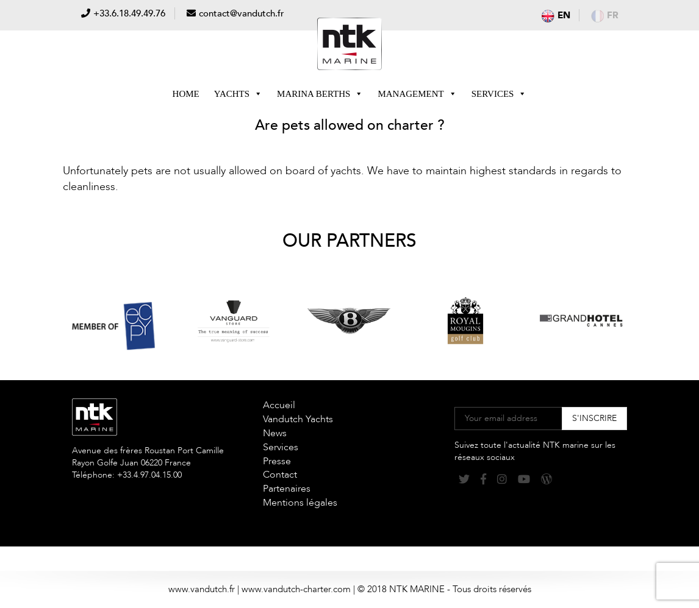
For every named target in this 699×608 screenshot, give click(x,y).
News (275, 433)
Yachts (238, 94)
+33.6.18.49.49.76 (129, 13)
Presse (277, 461)
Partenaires (286, 488)
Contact (280, 474)
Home (186, 94)
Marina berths (320, 94)
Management (417, 94)
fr (604, 15)
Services (499, 94)
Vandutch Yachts (298, 419)
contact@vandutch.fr (241, 13)
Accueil (279, 405)
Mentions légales (300, 502)
